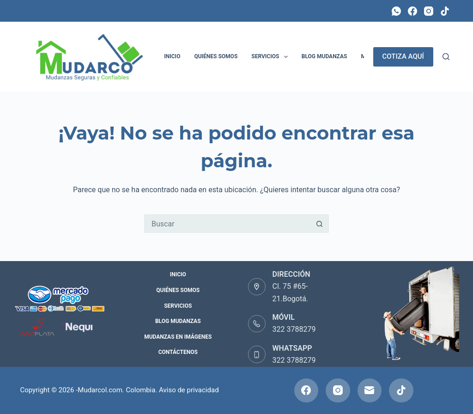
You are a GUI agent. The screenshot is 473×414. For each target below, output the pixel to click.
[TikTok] (444, 11)
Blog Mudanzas (324, 56)
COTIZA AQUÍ (403, 56)
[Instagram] (428, 11)
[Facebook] (412, 11)
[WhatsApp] (396, 11)
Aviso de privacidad (189, 390)
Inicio (172, 56)
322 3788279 (294, 329)
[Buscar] (446, 56)
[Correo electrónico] (370, 390)
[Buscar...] (227, 223)
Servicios (271, 56)
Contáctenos (178, 352)
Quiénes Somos (215, 56)
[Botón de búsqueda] (319, 223)
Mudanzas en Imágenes (178, 337)
